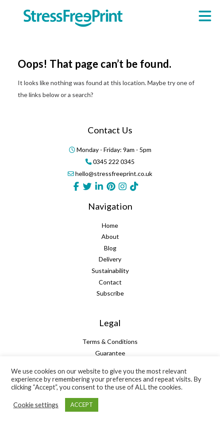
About (110, 236)
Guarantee (110, 353)
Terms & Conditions (110, 341)
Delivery (110, 259)
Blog (110, 248)
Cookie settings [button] (35, 405)
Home (110, 225)
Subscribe (110, 293)
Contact (110, 282)
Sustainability (110, 270)
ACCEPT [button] (81, 404)
